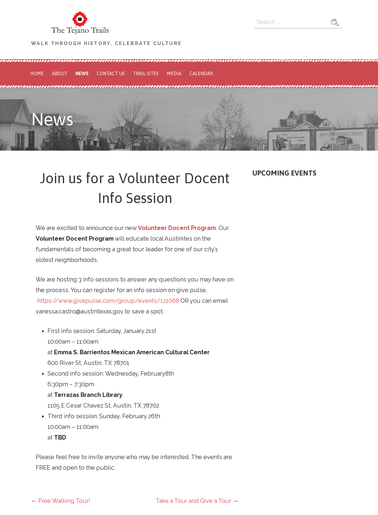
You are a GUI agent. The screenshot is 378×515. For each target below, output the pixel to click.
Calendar (201, 73)
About (59, 73)
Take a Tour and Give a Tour (193, 500)
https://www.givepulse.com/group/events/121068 (108, 300)
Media (174, 73)
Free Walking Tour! (64, 500)
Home (37, 73)
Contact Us (111, 73)
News (82, 73)
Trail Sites (146, 73)
